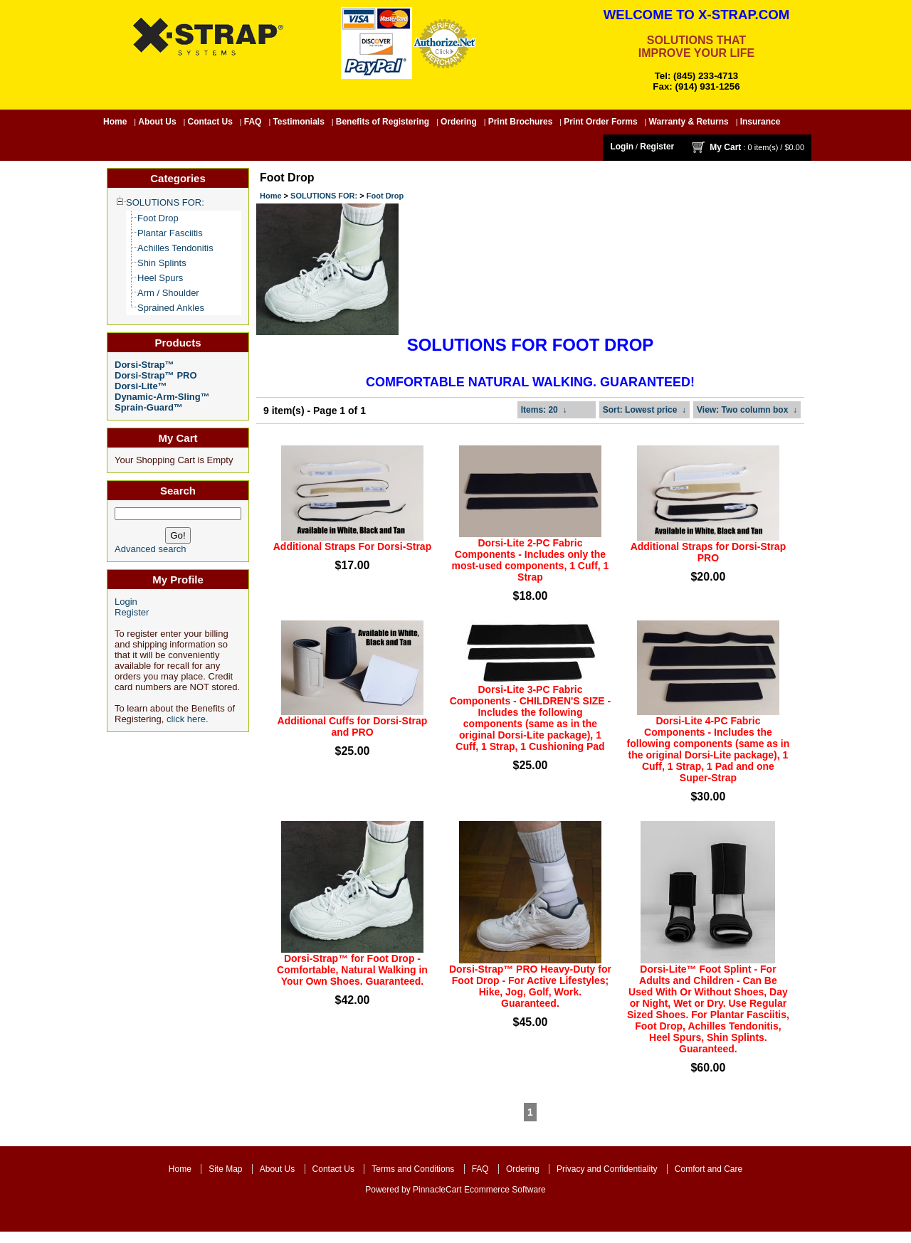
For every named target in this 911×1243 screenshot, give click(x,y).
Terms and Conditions (413, 1169)
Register (657, 147)
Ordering (459, 122)
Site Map (225, 1169)
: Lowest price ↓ (644, 410)
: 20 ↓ (544, 410)
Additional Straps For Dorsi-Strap (352, 546)
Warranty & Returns (689, 122)
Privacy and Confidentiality (607, 1169)
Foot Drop (385, 195)
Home (115, 122)
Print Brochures (520, 122)
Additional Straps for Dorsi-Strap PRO (708, 552)
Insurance (760, 122)
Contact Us (210, 122)
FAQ (253, 122)
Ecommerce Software (505, 1190)
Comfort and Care (708, 1169)
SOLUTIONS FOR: (323, 195)
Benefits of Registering (382, 122)
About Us (157, 122)
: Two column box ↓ (747, 410)
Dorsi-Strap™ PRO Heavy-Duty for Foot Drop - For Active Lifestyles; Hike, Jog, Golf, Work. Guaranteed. (530, 986)
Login (621, 147)
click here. (188, 719)
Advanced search (150, 549)
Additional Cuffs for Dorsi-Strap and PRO (353, 726)
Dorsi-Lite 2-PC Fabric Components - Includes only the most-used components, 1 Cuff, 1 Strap (530, 560)
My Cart (725, 147)
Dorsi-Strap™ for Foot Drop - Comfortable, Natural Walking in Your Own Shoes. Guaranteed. (352, 970)
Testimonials (298, 122)
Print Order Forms (600, 122)
